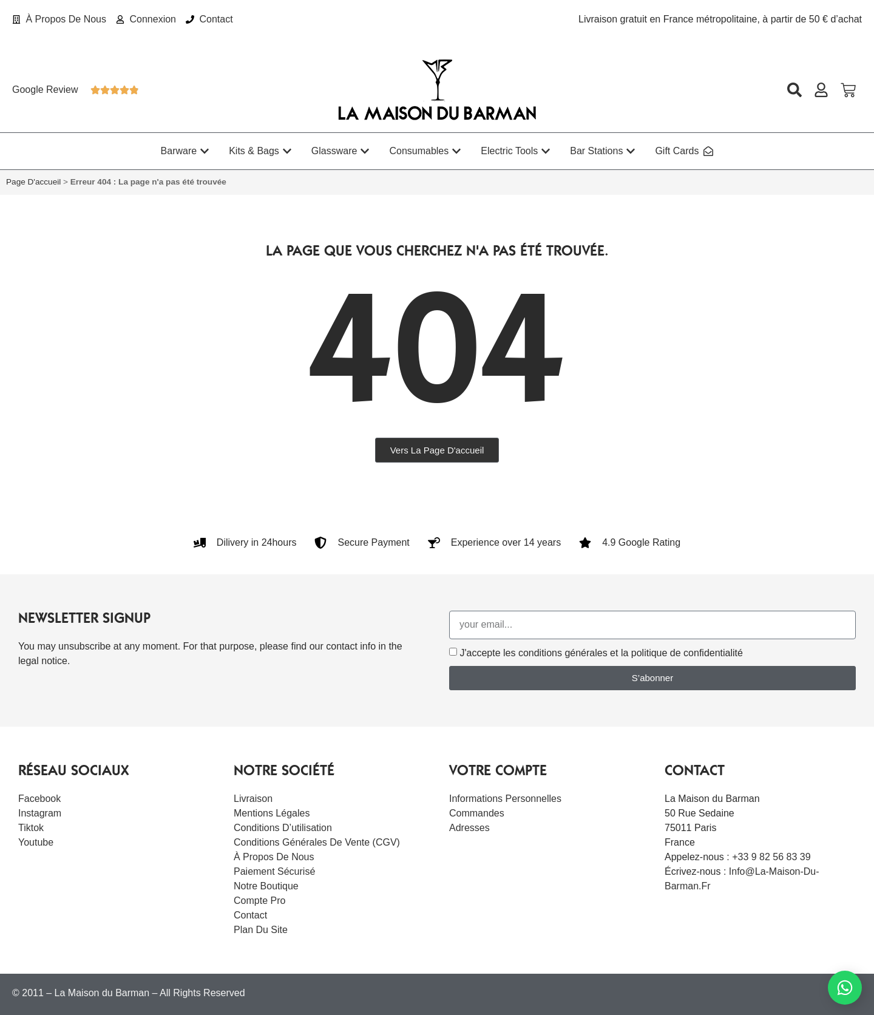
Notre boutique (266, 886)
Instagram (39, 813)
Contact (250, 915)
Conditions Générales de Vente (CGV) (317, 842)
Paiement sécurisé (274, 871)
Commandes (476, 813)
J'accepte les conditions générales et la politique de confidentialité (600, 653)
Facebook (39, 798)
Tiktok (31, 828)
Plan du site (261, 930)
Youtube (35, 842)
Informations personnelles (505, 798)
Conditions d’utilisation (283, 828)
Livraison (253, 798)
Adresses (469, 828)
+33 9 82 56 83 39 (771, 857)
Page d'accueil (33, 181)
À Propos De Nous (274, 857)
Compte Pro (259, 900)
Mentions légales (272, 813)
